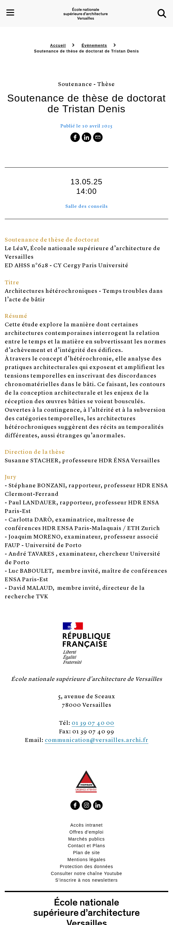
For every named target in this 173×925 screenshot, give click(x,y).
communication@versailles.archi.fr (96, 739)
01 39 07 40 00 (93, 722)
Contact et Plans (86, 845)
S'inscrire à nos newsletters (86, 880)
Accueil (58, 45)
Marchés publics (86, 839)
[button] (162, 13)
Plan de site (86, 852)
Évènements (94, 45)
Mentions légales (86, 859)
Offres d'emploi (86, 832)
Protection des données (86, 866)
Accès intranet (86, 825)
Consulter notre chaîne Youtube (86, 873)
